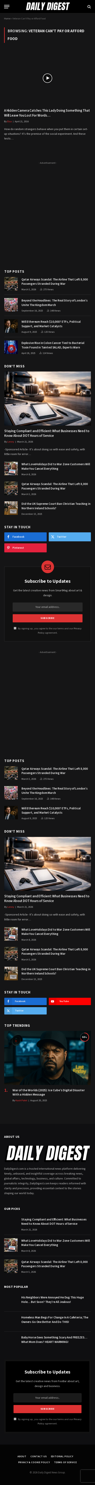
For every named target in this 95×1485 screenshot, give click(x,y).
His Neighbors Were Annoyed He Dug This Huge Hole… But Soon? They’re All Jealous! (52, 1299)
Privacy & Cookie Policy (34, 1462)
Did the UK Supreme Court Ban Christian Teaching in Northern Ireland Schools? (55, 506)
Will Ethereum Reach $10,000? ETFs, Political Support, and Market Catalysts (50, 324)
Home (7, 18)
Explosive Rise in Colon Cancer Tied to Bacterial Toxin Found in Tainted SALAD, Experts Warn (52, 345)
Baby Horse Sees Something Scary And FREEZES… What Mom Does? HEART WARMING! (54, 1339)
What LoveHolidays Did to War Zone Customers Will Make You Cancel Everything (55, 466)
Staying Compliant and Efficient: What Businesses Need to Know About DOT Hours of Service (46, 433)
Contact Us (39, 1456)
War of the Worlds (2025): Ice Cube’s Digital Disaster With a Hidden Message (48, 1092)
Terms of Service (65, 1462)
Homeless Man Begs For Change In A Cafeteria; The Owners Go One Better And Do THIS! (54, 1319)
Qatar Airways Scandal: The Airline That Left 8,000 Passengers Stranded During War (54, 281)
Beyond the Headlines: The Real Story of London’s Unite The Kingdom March (54, 302)
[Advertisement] (47, 213)
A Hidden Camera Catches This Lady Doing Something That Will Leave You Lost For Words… (47, 113)
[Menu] (6, 6)
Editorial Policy (62, 1456)
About (22, 1456)
